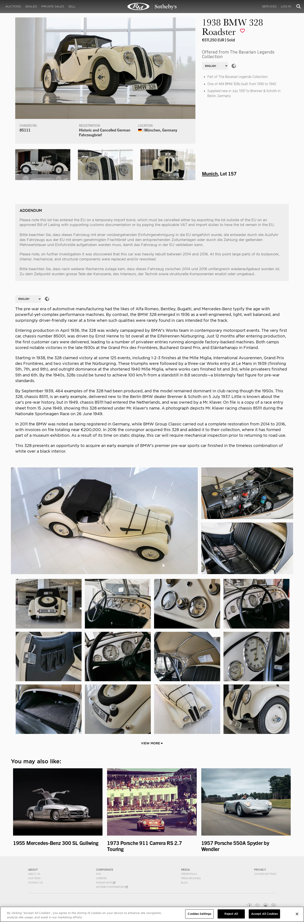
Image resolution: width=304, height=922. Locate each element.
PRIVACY (260, 869)
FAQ (98, 874)
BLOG (184, 882)
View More (152, 743)
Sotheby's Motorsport (112, 887)
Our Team (34, 878)
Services (269, 6)
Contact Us (35, 882)
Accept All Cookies (264, 913)
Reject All (231, 913)
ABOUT (33, 869)
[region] (152, 914)
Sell (72, 6)
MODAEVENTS (105, 882)
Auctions (13, 6)
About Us (34, 874)
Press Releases (191, 878)
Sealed (31, 6)
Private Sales (52, 6)
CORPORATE (104, 869)
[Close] (297, 914)
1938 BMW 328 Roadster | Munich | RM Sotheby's (152, 6)
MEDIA (185, 869)
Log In (286, 6)
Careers (101, 878)
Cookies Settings (265, 874)
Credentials (189, 874)
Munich (210, 173)
